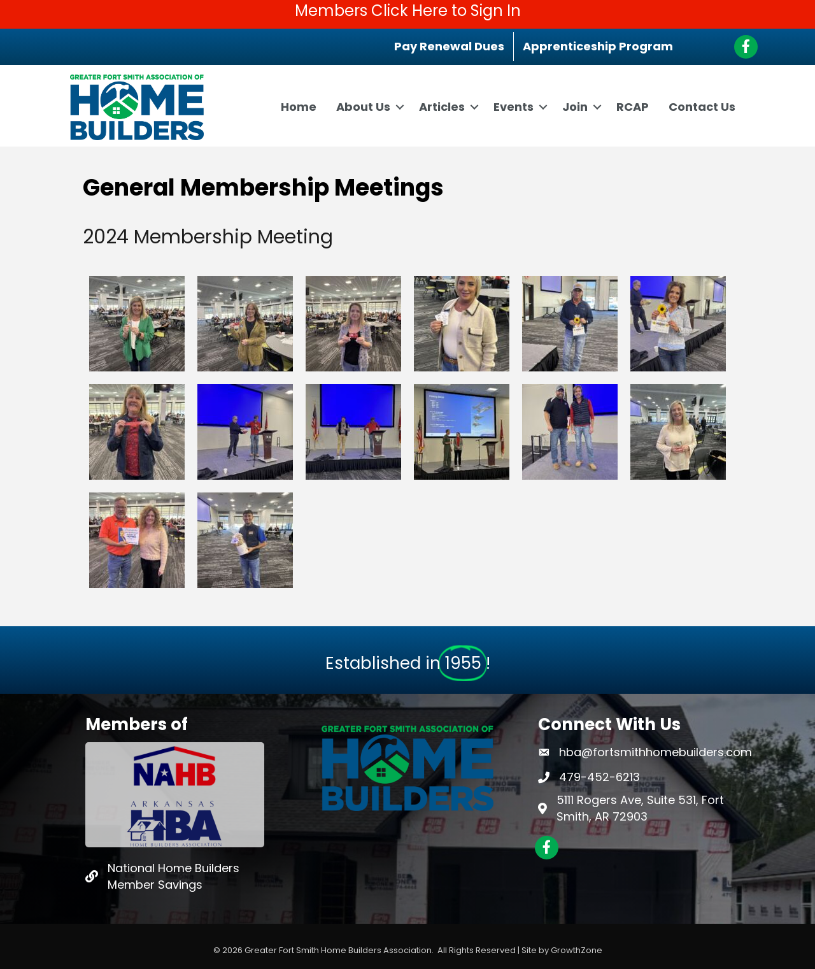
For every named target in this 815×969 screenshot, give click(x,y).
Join (575, 107)
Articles (442, 107)
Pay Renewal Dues (449, 46)
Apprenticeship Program (598, 46)
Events (513, 107)
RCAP (632, 107)
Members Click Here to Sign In (408, 10)
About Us (363, 107)
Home (298, 107)
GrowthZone (576, 950)
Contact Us (702, 107)
